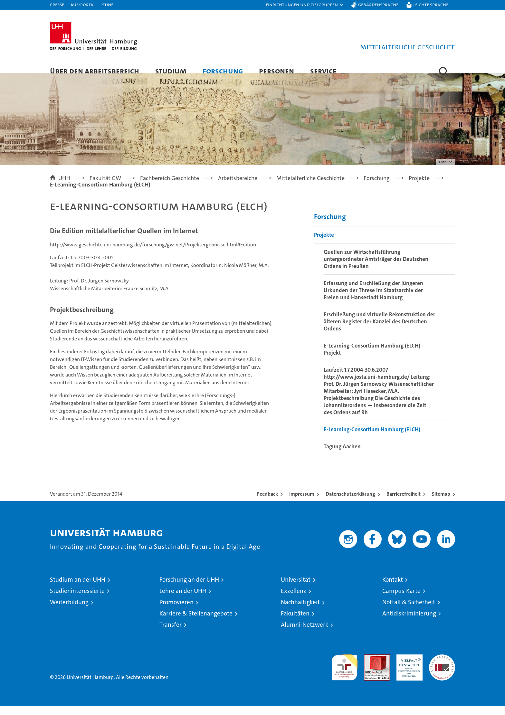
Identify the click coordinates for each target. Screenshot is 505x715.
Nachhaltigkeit (300, 611)
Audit (370, 666)
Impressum (301, 502)
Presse (57, 4)
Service (323, 70)
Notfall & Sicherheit (408, 611)
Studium (170, 70)
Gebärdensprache (378, 4)
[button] (305, 5)
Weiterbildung (69, 611)
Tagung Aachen (342, 455)
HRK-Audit (407, 666)
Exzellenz (293, 600)
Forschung (223, 70)
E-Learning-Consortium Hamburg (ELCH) (372, 438)
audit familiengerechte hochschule (344, 673)
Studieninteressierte (77, 600)
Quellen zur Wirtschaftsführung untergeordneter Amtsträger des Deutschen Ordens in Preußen (376, 267)
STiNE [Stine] (107, 4)
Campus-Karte (401, 600)
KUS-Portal (83, 4)
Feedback (267, 502)
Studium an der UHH (77, 588)
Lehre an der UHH (182, 600)
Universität (295, 588)
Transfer (170, 633)
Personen (276, 70)
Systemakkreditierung (442, 666)
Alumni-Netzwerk (304, 633)
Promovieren (176, 611)
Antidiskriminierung (409, 622)
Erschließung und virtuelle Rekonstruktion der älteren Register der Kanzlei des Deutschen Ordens (379, 330)
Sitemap (441, 502)
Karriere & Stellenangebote (196, 622)
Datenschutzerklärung (350, 502)
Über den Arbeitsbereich (94, 70)
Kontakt (392, 588)
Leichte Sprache (430, 4)
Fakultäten (295, 622)
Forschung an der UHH (189, 588)
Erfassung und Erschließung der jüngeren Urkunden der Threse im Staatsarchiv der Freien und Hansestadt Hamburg (373, 299)
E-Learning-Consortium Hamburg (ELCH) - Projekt (374, 358)
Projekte (324, 243)
